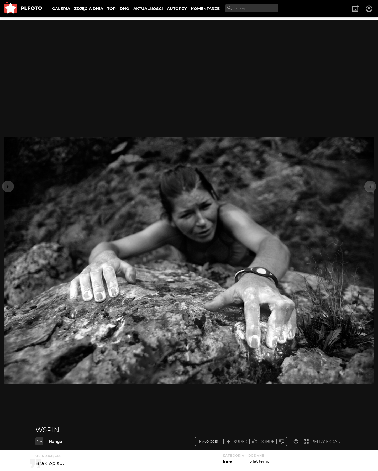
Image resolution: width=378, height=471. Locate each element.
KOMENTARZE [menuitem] (205, 8)
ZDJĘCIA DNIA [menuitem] (88, 8)
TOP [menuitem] (111, 8)
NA (39, 441)
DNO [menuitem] (124, 8)
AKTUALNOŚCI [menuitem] (148, 8)
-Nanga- (55, 441)
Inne (227, 461)
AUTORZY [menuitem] (177, 8)
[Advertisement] (189, 56)
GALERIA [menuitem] (61, 8)
